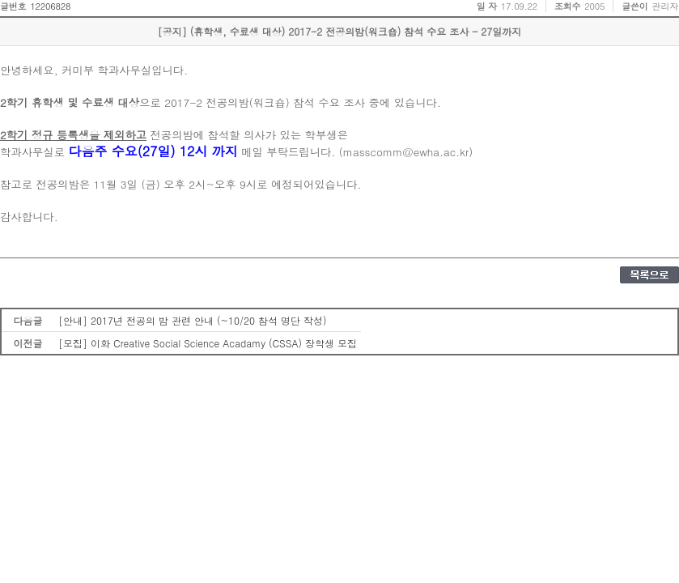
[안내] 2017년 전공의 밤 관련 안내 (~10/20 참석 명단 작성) (192, 320)
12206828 (50, 6)
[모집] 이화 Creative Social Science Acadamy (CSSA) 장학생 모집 (207, 343)
